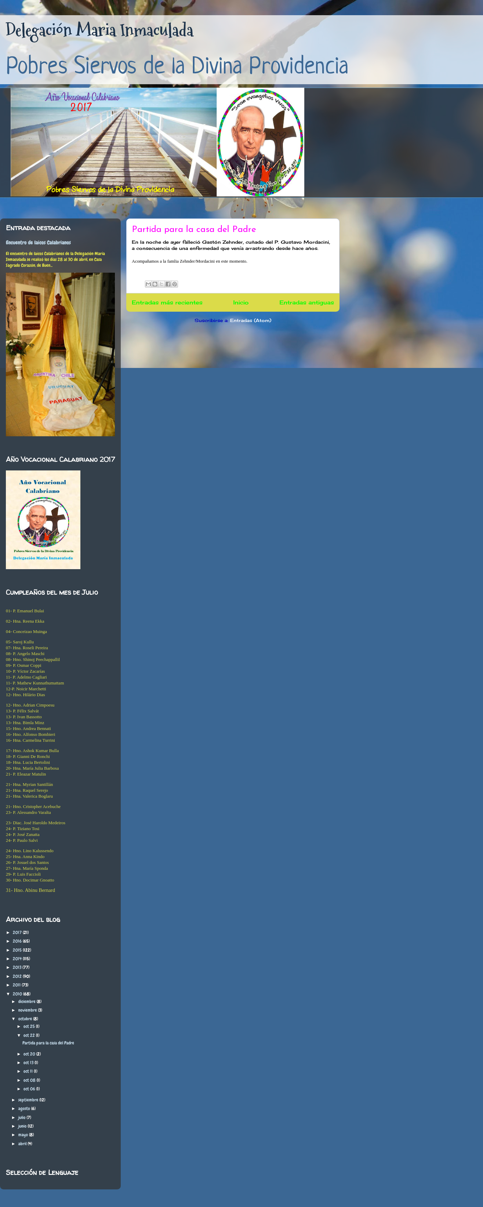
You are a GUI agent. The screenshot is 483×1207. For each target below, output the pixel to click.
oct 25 (29, 1026)
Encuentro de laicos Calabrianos (38, 242)
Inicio (241, 302)
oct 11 (28, 1071)
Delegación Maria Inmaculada (99, 30)
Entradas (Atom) (250, 320)
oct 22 (29, 1035)
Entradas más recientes (167, 302)
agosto (24, 1108)
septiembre (28, 1100)
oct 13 (28, 1062)
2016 (18, 941)
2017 (18, 932)
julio (22, 1117)
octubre (25, 1019)
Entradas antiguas (306, 302)
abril (23, 1144)
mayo (23, 1135)
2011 (17, 985)
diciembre (27, 1001)
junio (23, 1126)
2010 (18, 994)
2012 (18, 976)
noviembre (28, 1010)
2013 (17, 967)
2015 (18, 950)
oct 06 (29, 1089)
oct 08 (30, 1080)
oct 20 (29, 1054)
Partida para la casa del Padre (194, 229)
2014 (18, 959)
